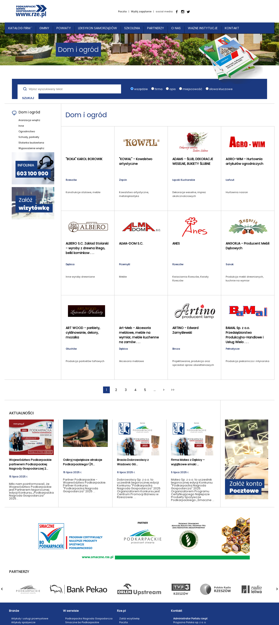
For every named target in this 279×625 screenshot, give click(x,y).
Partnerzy (155, 28)
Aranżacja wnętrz (29, 120)
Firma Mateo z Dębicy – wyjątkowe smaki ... (188, 462)
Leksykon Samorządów (97, 28)
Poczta (122, 11)
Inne (21, 126)
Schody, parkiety (28, 137)
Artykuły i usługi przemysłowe (29, 618)
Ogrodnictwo (26, 131)
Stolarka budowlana (31, 142)
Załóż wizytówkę (129, 618)
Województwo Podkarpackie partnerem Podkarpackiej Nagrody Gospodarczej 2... (30, 464)
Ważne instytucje (203, 28)
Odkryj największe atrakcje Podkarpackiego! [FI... (82, 462)
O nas (176, 28)
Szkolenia (132, 28)
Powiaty (63, 28)
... (155, 390)
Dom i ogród (29, 112)
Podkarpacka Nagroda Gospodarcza (88, 618)
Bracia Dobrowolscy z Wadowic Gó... (133, 462)
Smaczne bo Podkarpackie (82, 622)
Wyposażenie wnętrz (31, 148)
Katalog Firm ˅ (20, 28)
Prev (4, 591)
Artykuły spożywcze (23, 622)
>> (173, 390)
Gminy (44, 28)
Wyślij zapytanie (141, 11)
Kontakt (232, 28)
